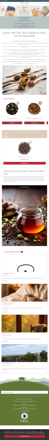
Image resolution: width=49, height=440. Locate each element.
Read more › (5, 280)
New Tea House (37, 0)
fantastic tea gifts (38, 52)
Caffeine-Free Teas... (8, 303)
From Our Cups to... (8, 363)
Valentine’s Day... (7, 334)
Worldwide (24, 18)
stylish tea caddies (23, 54)
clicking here (41, 433)
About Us (25, 0)
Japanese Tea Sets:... (8, 273)
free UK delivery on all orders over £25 (33, 56)
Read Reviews (24, 163)
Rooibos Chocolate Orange (34, 118)
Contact (47, 0)
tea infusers (16, 54)
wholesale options (17, 61)
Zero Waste (43, 0)
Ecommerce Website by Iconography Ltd (24, 401)
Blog (29, 0)
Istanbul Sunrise (12, 118)
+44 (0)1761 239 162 (3, 0)
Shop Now (12, 123)
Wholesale (32, 0)
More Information (8, 392)
